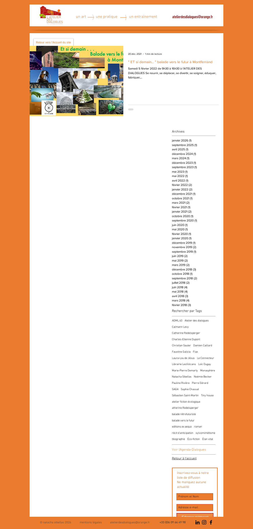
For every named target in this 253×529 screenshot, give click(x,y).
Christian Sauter (181, 345)
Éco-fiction (193, 439)
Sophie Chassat (190, 389)
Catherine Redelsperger (186, 333)
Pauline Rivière (181, 383)
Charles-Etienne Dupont (186, 339)
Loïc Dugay (204, 364)
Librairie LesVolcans (184, 364)
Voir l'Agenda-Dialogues (189, 450)
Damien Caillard (202, 345)
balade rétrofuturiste (184, 414)
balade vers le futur (183, 420)
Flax (195, 352)
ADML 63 (177, 320)
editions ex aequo (182, 426)
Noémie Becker (203, 376)
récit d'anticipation (182, 433)
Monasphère (207, 370)
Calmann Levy (180, 327)
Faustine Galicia (181, 352)
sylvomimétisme (205, 433)
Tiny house (207, 395)
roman (198, 426)
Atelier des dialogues (197, 320)
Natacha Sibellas (182, 376)
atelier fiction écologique (186, 402)
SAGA (175, 389)
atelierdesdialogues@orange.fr (192, 16)
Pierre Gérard (200, 383)
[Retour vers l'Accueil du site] (53, 42)
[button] (91, 522)
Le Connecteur (205, 358)
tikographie (178, 439)
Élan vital (207, 439)
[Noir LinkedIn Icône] (197, 522)
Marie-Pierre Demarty (185, 370)
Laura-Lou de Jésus (183, 358)
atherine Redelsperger (185, 408)
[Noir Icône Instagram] (204, 522)
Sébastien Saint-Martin (185, 395)
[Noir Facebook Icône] (211, 522)
